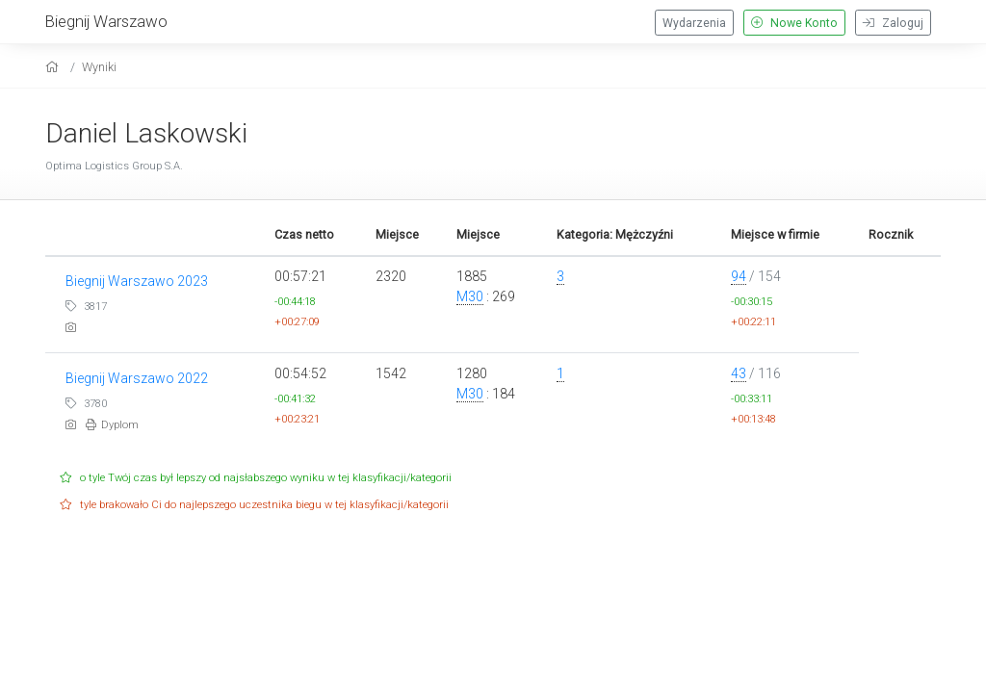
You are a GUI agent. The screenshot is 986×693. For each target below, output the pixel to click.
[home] (54, 67)
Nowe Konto (794, 23)
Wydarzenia (694, 23)
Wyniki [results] (99, 67)
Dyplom (112, 425)
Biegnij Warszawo (106, 21)
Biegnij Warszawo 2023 (136, 281)
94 (738, 276)
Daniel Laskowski (146, 133)
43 (738, 373)
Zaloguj (893, 23)
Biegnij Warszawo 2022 (136, 378)
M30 (469, 296)
